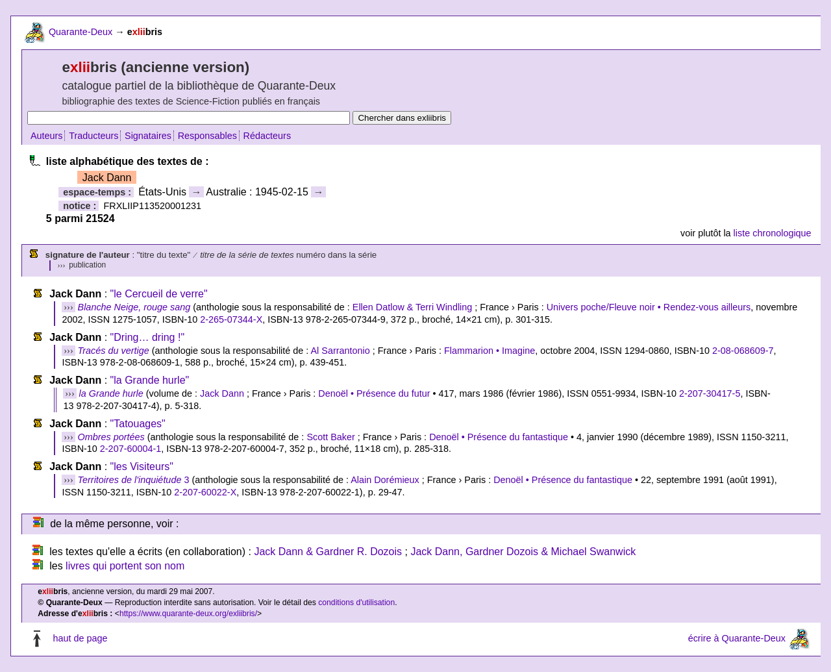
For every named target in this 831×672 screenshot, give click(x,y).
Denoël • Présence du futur (374, 393)
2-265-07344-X (231, 319)
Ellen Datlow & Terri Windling (412, 307)
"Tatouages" (138, 423)
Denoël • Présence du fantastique (498, 437)
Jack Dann (222, 393)
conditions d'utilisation (356, 602)
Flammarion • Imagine (489, 350)
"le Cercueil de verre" (159, 293)
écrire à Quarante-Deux (737, 638)
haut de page (80, 638)
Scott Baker (330, 437)
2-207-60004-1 (130, 448)
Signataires (148, 136)
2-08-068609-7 (742, 350)
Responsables (207, 136)
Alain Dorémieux (385, 480)
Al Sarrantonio (340, 350)
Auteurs (47, 136)
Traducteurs (93, 136)
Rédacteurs (267, 136)
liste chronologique (773, 233)
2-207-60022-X (205, 492)
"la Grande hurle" (150, 380)
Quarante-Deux (80, 32)
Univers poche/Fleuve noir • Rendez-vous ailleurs (649, 307)
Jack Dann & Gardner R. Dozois (328, 551)
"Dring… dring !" (147, 337)
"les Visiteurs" (141, 466)
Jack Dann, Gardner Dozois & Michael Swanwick (523, 551)
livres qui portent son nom (125, 565)
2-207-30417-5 (709, 393)
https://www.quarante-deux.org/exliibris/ (188, 613)
